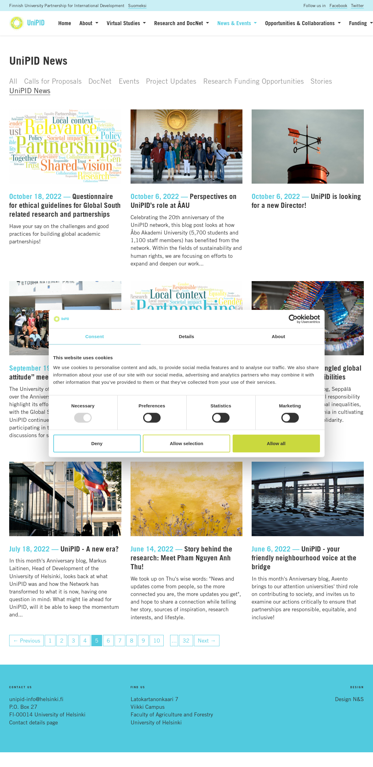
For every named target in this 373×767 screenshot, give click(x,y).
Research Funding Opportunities (253, 81)
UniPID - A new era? (89, 548)
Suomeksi (137, 5)
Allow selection (186, 443)
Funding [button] (358, 23)
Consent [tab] (94, 336)
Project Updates (171, 81)
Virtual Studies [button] (124, 23)
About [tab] (278, 336)
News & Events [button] (235, 23)
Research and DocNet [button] (179, 23)
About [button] (86, 23)
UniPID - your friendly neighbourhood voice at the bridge (304, 557)
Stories (321, 81)
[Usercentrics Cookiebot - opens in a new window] (293, 319)
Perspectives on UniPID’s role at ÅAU (184, 200)
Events (129, 81)
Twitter (357, 5)
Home (64, 23)
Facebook (338, 5)
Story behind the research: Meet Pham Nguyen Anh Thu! (181, 557)
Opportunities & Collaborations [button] (300, 23)
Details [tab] (186, 336)
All (13, 81)
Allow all (276, 443)
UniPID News (29, 90)
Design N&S (349, 699)
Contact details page (33, 722)
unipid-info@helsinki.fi (36, 699)
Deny (97, 443)
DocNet (100, 81)
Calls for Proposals (53, 81)
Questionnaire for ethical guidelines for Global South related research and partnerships (65, 205)
